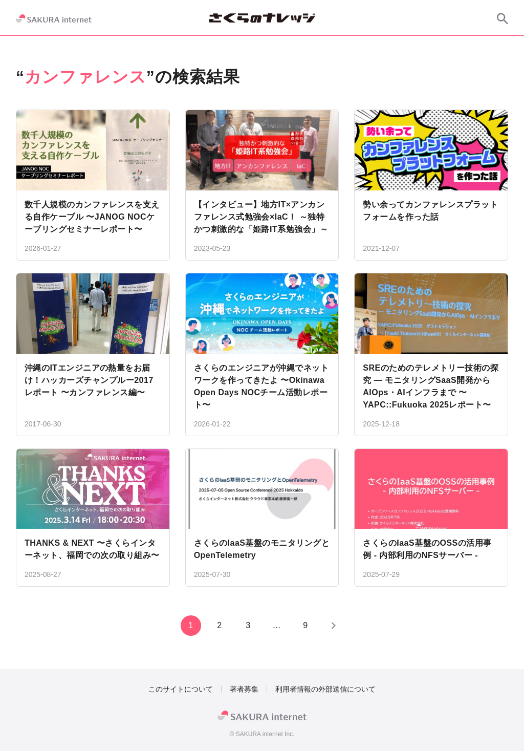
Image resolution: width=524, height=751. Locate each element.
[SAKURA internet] (54, 18)
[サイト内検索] (502, 18)
